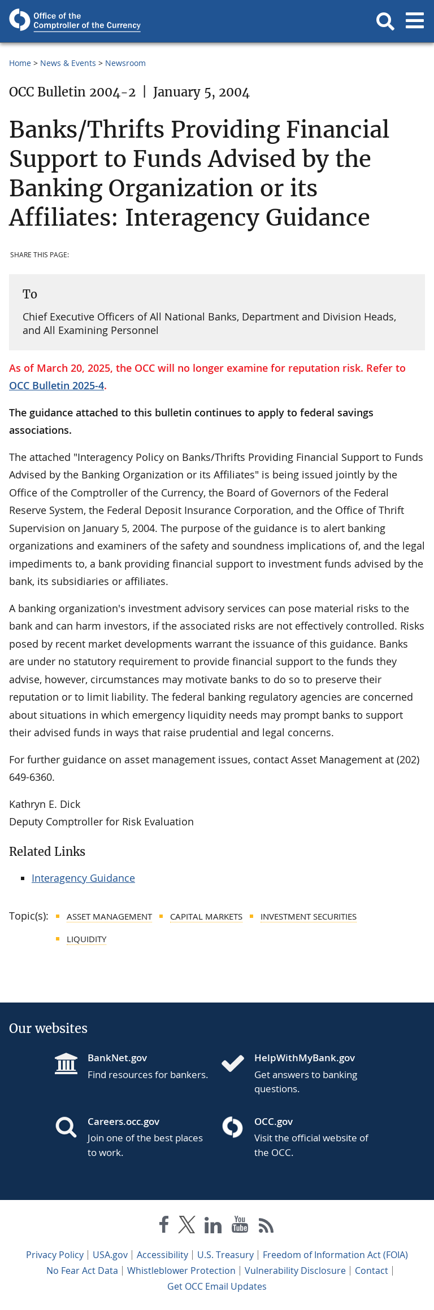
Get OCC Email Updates (217, 1286)
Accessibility (162, 1255)
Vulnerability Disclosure (295, 1270)
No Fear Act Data (82, 1270)
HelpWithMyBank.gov (304, 1057)
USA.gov (110, 1255)
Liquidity (86, 938)
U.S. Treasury (225, 1255)
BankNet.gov (117, 1057)
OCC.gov (273, 1121)
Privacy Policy (55, 1255)
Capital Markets (206, 916)
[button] (385, 21)
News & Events (68, 63)
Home (20, 63)
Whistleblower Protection (181, 1270)
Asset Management (109, 916)
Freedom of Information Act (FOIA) (335, 1255)
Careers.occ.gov (123, 1121)
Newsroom (125, 63)
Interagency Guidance (83, 878)
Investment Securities (309, 916)
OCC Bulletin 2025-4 (56, 385)
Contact (371, 1270)
